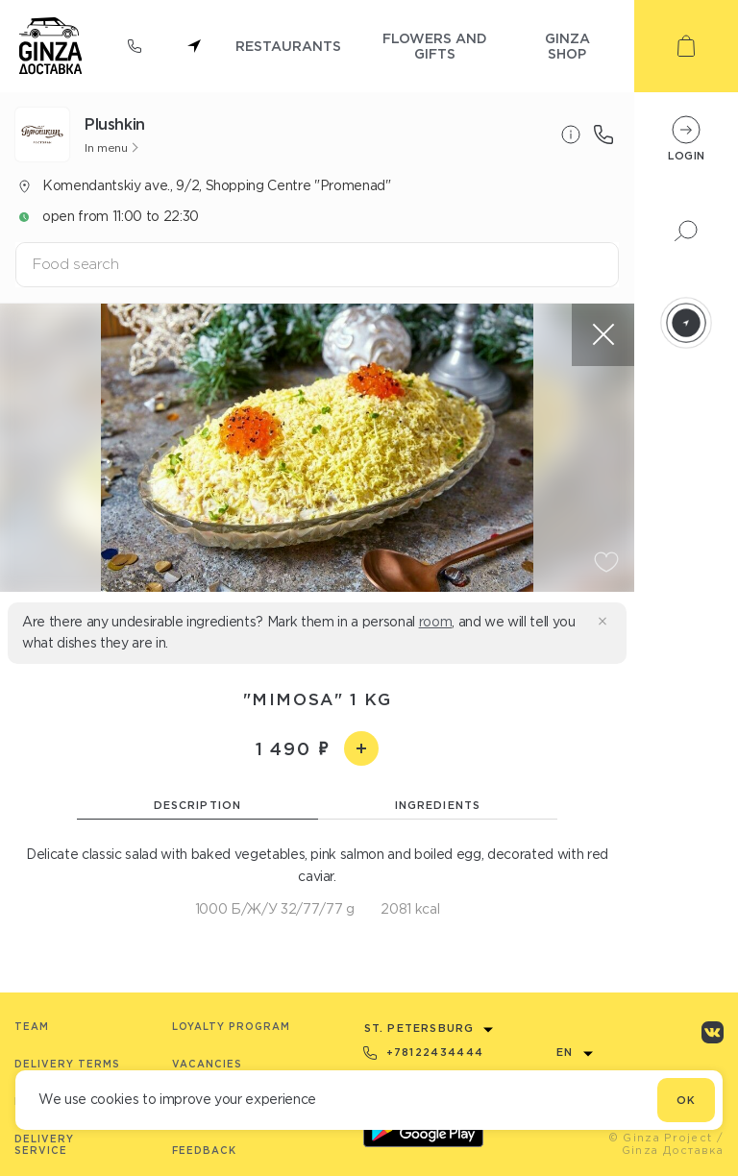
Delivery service (44, 1145)
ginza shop (567, 46)
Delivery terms (67, 1064)
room (436, 621)
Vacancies (207, 1064)
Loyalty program (231, 1026)
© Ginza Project (660, 1137)
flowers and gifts (434, 46)
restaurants (288, 45)
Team (31, 1026)
